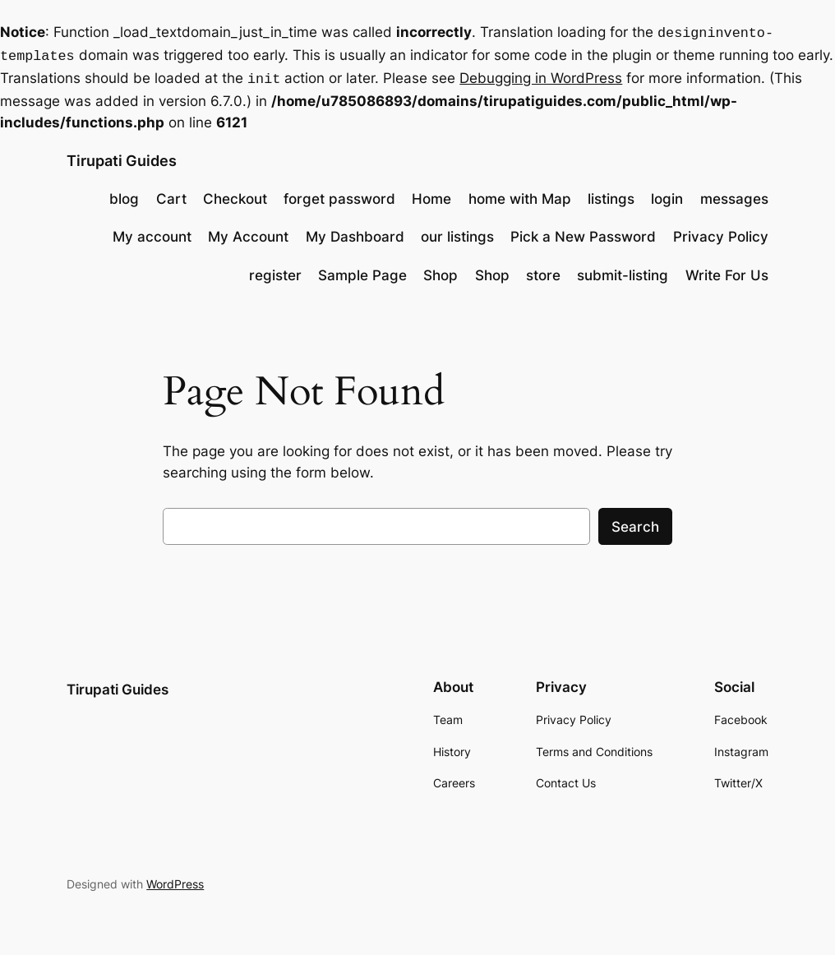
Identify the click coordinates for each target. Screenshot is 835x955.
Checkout (235, 194)
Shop (440, 270)
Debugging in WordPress (540, 75)
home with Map (519, 194)
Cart (171, 194)
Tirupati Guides (122, 155)
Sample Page (362, 270)
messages (734, 194)
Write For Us (726, 270)
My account (152, 232)
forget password (339, 194)
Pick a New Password (583, 232)
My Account (248, 232)
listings (611, 194)
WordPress (175, 879)
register (275, 270)
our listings (457, 232)
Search (635, 522)
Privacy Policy (720, 232)
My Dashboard (355, 232)
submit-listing (622, 270)
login (667, 194)
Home (431, 194)
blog (124, 194)
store (543, 270)
